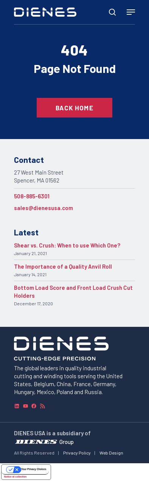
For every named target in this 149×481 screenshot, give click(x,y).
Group (66, 441)
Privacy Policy (77, 452)
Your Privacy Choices (33, 469)
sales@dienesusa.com (43, 207)
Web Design (111, 452)
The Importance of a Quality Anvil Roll (63, 266)
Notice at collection (15, 476)
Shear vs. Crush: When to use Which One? (67, 245)
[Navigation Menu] (130, 12)
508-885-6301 (32, 196)
